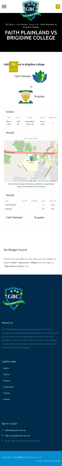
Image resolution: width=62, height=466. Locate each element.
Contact (7, 393)
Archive (7, 399)
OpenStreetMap (43, 181)
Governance (9, 387)
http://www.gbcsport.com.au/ (17, 435)
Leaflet (25, 181)
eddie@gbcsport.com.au (15, 430)
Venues (7, 374)
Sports (6, 368)
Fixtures (7, 380)
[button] (31, 158)
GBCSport (21, 457)
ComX (57, 461)
